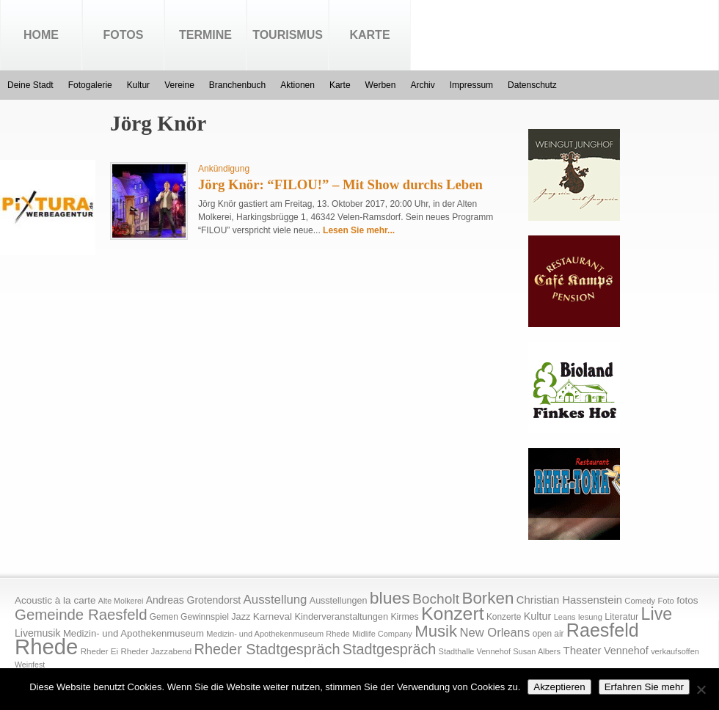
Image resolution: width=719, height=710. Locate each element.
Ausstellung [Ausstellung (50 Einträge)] (275, 600)
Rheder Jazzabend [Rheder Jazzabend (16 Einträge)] (155, 651)
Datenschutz (532, 85)
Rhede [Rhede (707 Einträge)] (46, 646)
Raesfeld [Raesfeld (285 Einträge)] (602, 630)
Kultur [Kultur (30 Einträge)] (538, 616)
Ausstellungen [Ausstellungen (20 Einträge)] (339, 601)
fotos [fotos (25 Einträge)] (687, 600)
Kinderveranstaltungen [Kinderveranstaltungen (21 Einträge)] (341, 616)
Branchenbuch (237, 85)
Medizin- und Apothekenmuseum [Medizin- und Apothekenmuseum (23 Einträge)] (133, 633)
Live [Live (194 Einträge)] (657, 613)
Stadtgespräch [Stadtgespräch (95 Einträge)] (389, 649)
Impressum (471, 85)
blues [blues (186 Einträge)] (390, 597)
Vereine (179, 85)
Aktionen (297, 85)
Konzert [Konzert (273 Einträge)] (452, 613)
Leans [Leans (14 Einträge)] (565, 616)
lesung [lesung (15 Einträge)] (590, 616)
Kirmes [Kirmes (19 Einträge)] (404, 617)
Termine (205, 35)
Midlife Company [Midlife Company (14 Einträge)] (382, 633)
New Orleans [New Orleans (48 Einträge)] (494, 633)
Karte (369, 35)
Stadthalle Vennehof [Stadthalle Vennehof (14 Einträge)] (475, 651)
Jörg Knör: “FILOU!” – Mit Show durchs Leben (340, 184)
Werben (380, 85)
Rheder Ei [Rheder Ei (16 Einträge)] (99, 651)
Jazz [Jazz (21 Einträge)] (240, 616)
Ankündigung (223, 169)
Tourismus (287, 35)
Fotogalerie (90, 85)
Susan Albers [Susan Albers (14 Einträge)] (537, 651)
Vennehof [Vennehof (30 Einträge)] (626, 650)
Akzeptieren (559, 686)
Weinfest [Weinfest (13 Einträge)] (30, 664)
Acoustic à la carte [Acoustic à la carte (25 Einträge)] (55, 600)
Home (41, 35)
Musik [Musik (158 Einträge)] (436, 631)
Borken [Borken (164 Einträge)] (487, 598)
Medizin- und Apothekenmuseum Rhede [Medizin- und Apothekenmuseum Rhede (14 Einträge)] (277, 633)
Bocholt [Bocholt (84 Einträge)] (435, 599)
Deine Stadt (30, 85)
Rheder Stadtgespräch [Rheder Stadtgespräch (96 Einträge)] (267, 649)
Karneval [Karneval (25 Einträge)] (272, 616)
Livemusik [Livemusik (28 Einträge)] (38, 633)
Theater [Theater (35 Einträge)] (582, 650)
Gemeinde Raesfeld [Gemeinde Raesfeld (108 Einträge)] (81, 615)
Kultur (138, 85)
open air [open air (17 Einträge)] (548, 634)
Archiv (422, 85)
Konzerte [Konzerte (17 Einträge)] (503, 617)
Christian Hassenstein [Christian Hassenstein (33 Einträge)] (569, 600)
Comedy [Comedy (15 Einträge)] (639, 600)
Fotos (123, 35)
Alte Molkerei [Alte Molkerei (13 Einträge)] (121, 600)
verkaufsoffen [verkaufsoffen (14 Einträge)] (675, 651)
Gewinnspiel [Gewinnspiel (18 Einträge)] (204, 617)
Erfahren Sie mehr (644, 686)
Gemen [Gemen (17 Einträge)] (164, 617)
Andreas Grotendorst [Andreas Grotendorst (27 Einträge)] (193, 600)
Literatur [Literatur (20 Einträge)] (621, 617)
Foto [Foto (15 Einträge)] (665, 600)
